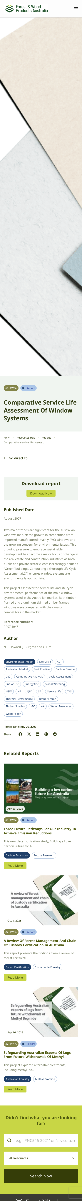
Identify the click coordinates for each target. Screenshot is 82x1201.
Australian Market (17, 669)
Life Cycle (45, 661)
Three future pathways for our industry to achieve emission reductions (40, 831)
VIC (33, 706)
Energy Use (32, 684)
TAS (69, 691)
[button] (4, 458)
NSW (9, 691)
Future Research (44, 855)
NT (19, 691)
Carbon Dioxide (65, 669)
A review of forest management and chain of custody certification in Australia (40, 942)
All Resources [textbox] (18, 1158)
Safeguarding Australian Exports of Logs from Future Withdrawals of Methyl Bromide (37, 1056)
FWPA (7, 437)
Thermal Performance (19, 699)
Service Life (54, 691)
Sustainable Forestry (47, 967)
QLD (29, 691)
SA (39, 691)
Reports (46, 437)
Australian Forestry (17, 1079)
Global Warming (55, 684)
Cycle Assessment (60, 676)
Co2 (8, 676)
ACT (59, 661)
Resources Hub (26, 437)
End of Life (12, 684)
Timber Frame (47, 699)
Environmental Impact (19, 661)
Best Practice (42, 669)
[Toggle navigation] (74, 9)
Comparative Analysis (29, 676)
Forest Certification (17, 967)
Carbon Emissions (17, 855)
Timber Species (15, 706)
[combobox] (41, 1158)
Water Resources (61, 706)
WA (43, 706)
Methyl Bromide (45, 1079)
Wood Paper (13, 713)
